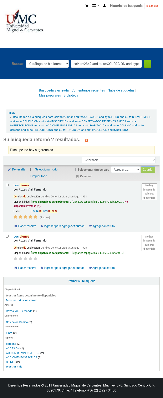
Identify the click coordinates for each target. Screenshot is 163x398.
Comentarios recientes (88, 90)
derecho (11, 343)
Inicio (12, 112)
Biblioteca (70, 95)
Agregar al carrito (102, 226)
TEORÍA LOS (43, 211)
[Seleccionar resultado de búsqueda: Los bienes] (7, 185)
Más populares (50, 95)
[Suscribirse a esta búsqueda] (86, 140)
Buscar (18, 63)
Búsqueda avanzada (54, 90)
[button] (86, 6)
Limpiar (152, 5)
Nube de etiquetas (121, 90)
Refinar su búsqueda (81, 281)
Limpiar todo (38, 176)
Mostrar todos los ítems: (21, 300)
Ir (148, 64)
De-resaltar (17, 169)
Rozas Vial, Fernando (19, 311)
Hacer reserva (25, 226)
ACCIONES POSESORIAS (21, 357)
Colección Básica (17, 322)
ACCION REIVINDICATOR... (23, 353)
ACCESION (13, 348)
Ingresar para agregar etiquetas (62, 226)
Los (21, 185)
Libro (9, 332)
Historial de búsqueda (126, 6)
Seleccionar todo (46, 169)
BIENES (11, 362)
